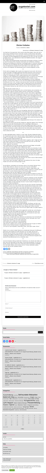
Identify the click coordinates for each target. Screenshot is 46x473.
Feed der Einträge (7, 449)
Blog (25, 254)
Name (7, 303)
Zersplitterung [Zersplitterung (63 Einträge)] (17, 409)
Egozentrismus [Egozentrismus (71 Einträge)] (27, 397)
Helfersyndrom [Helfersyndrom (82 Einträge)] (15, 398)
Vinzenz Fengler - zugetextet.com (12, 357)
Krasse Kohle (29, 254)
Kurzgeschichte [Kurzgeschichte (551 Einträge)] (29, 400)
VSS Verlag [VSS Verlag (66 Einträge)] (27, 408)
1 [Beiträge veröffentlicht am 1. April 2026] (17, 417)
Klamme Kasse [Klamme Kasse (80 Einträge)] (11, 400)
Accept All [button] (12, 470)
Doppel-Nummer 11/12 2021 (17, 251)
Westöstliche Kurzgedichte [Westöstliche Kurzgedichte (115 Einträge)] (8, 409)
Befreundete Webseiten (14, 254)
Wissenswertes (28, 252)
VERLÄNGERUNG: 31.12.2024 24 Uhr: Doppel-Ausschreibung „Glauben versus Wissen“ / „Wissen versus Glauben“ (23, 352)
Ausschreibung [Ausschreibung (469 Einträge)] (8, 395)
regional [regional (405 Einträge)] (11, 405)
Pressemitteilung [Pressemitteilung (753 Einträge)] (34, 403)
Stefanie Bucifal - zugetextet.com (12, 380)
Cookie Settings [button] (5, 470)
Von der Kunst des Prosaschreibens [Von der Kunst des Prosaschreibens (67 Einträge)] (18, 408)
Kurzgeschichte (35, 254)
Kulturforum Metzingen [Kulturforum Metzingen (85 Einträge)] (19, 400)
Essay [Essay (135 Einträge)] (36, 397)
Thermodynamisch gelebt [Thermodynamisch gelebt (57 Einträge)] (7, 408)
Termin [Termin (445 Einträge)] (31, 407)
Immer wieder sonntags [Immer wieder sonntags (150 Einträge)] (33, 398)
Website (7, 312)
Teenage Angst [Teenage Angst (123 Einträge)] (26, 406)
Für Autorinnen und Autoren (28, 251)
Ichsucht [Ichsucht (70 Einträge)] (25, 398)
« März (22, 428)
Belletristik (9, 251)
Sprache (22, 252)
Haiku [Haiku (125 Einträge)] (10, 398)
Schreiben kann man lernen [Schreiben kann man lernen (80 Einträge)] (8, 406)
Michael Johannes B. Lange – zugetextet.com (19, 272)
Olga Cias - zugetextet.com (11, 372)
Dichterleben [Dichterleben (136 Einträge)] (21, 397)
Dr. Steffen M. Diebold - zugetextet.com (14, 365)
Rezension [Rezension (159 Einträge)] (20, 404)
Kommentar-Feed (7, 451)
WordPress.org (6, 453)
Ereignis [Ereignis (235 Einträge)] (32, 397)
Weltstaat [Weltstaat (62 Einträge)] (35, 408)
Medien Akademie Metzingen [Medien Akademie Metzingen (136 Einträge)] (20, 403)
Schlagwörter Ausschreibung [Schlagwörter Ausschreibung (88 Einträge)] (32, 404)
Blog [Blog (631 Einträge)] (12, 397)
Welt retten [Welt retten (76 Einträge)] (31, 408)
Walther (28, 47)
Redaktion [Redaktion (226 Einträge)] (6, 405)
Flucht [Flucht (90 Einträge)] (39, 397)
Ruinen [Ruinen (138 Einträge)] (25, 404)
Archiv (4, 437)
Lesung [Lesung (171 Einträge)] (37, 400)
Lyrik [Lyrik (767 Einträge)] (5, 403)
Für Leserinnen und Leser (8, 252)
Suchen (40, 332)
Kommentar (8, 290)
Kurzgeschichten (17, 252)
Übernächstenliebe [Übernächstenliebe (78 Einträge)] (23, 409)
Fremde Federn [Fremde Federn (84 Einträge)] (6, 398)
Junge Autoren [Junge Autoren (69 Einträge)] (5, 400)
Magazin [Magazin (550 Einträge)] (10, 403)
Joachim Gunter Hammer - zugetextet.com (15, 350)
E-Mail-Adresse (9, 308)
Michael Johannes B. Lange (36, 50)
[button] (44, 1)
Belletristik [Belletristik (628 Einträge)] (7, 397)
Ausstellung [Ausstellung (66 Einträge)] (16, 395)
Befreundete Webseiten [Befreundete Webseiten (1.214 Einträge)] (27, 395)
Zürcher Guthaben (23, 45)
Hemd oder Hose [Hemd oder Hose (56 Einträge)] (21, 398)
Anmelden (5, 447)
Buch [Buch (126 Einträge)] (16, 397)
